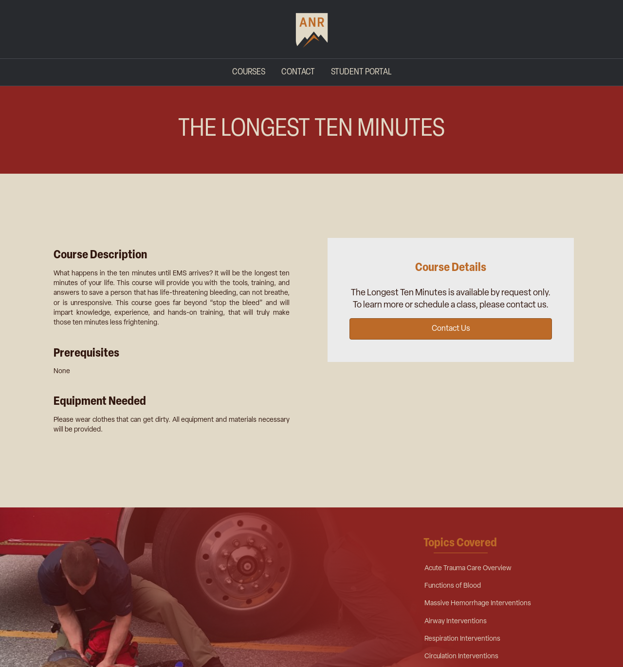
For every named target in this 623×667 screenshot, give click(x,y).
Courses (248, 72)
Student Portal (361, 72)
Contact (298, 72)
